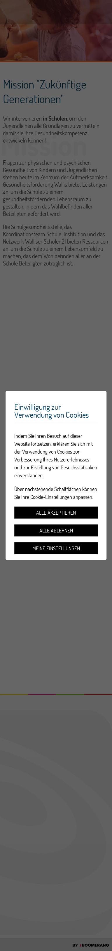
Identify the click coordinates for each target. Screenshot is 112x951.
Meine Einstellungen (56, 548)
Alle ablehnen (56, 530)
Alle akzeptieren (56, 512)
